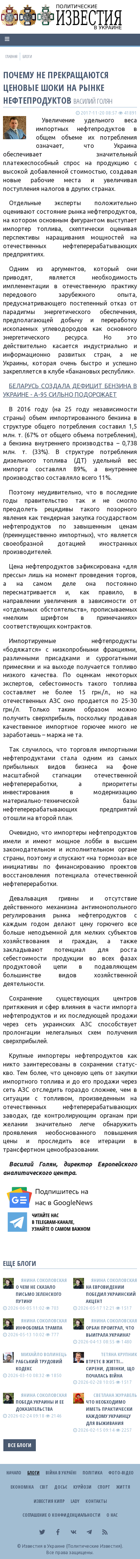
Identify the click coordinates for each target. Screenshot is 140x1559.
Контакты (96, 1501)
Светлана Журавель (115, 1395)
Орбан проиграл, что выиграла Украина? (110, 1331)
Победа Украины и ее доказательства (40, 1405)
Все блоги (19, 1445)
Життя (123, 1487)
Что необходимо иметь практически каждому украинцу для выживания (109, 1412)
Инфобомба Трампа (39, 1327)
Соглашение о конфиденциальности (61, 1515)
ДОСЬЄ (60, 1487)
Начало (13, 1473)
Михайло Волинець (44, 1354)
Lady (75, 1501)
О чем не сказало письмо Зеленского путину (38, 1294)
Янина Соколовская (44, 1280)
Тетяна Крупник (119, 1354)
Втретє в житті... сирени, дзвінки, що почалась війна (110, 1368)
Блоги (33, 1473)
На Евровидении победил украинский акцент (111, 1294)
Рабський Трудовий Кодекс (39, 1365)
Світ (44, 1487)
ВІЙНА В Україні (61, 1473)
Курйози (82, 1487)
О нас (112, 1515)
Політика (92, 1473)
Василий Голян (93, 101)
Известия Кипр (49, 1501)
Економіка (22, 1487)
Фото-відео (121, 1473)
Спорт (103, 1487)
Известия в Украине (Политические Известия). (72, 1546)
